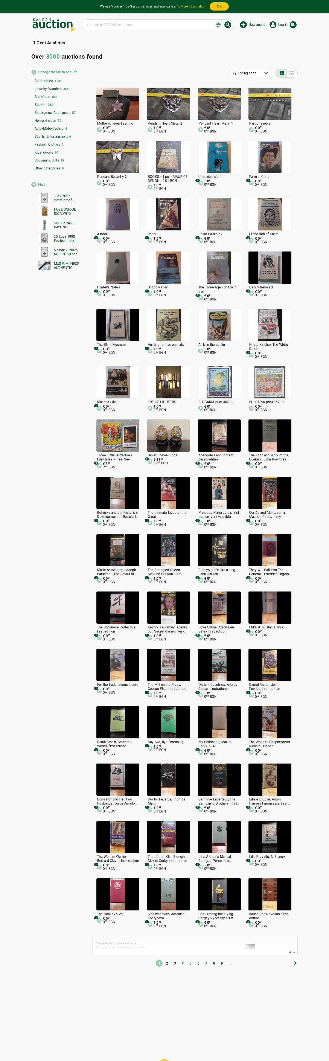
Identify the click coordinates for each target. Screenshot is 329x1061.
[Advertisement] (55, 356)
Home (128, 1039)
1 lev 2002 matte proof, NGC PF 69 (63, 198)
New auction (257, 25)
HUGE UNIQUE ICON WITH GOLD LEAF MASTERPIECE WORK (65, 211)
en (293, 25)
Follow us (192, 1047)
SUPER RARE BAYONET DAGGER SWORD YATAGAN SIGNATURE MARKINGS (64, 225)
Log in (283, 25)
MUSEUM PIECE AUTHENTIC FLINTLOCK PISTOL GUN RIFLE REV (66, 266)
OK (219, 6)
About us (147, 1047)
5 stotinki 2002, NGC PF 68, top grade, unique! (66, 252)
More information (193, 6)
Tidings (130, 1047)
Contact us (168, 1047)
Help (163, 1039)
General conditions (186, 1039)
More (292, 952)
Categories (146, 1039)
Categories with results (58, 72)
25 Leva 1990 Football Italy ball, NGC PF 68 (66, 239)
